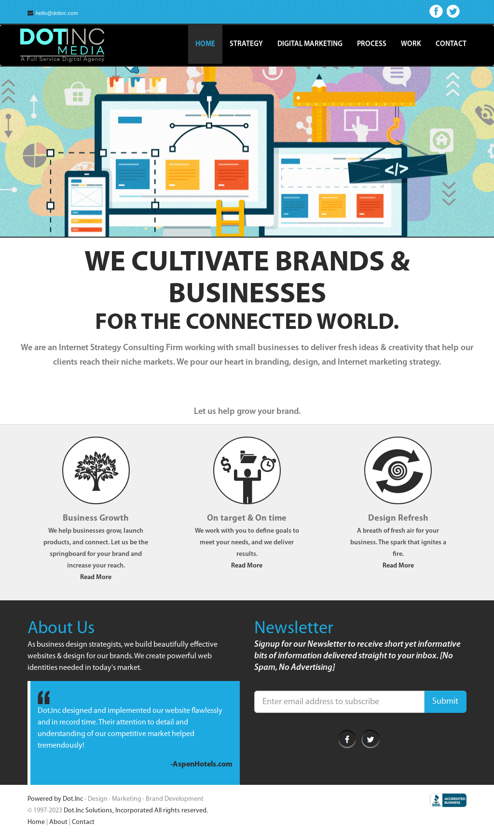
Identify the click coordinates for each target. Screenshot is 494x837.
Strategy (246, 44)
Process (371, 44)
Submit (445, 701)
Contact (451, 44)
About (58, 822)
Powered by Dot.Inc (55, 799)
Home (205, 44)
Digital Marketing (310, 44)
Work (411, 44)
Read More (95, 577)
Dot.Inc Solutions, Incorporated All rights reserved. (136, 810)
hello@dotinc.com (52, 13)
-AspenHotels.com (201, 764)
